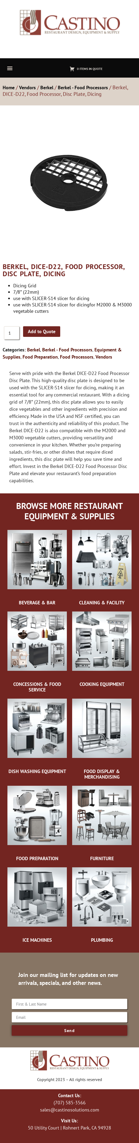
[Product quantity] (11, 333)
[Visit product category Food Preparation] (37, 823)
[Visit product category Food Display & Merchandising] (102, 738)
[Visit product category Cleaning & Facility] (102, 567)
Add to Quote (41, 331)
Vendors (27, 87)
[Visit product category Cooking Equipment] (102, 649)
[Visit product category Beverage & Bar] (37, 567)
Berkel (46, 87)
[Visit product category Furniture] (102, 823)
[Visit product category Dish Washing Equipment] (37, 736)
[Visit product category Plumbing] (102, 904)
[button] (9, 68)
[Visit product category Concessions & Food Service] (37, 651)
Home (9, 87)
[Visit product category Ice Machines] (37, 904)
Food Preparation (40, 357)
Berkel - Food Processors (83, 87)
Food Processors (76, 357)
